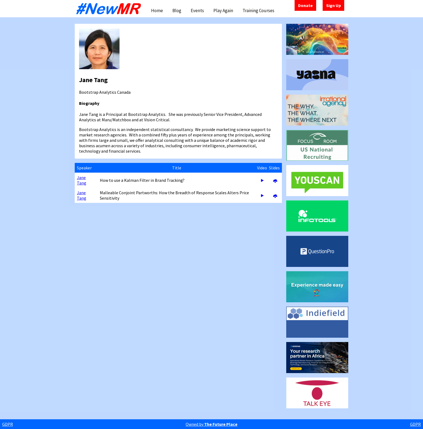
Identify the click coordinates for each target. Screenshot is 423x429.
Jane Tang (81, 180)
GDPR (7, 424)
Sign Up (333, 5)
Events (197, 11)
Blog (176, 11)
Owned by (211, 424)
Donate (305, 5)
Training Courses (258, 11)
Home (157, 11)
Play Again (223, 11)
